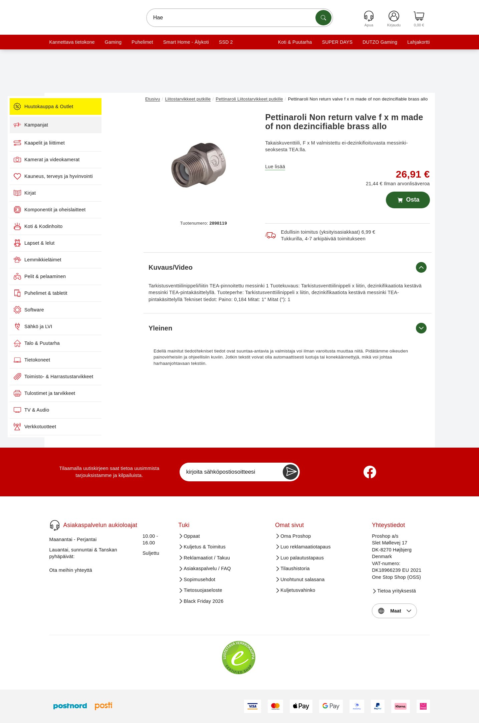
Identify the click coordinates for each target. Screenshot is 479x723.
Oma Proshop (295, 536)
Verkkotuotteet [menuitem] (80, 426)
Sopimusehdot (199, 579)
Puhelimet (142, 42)
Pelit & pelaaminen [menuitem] (85, 276)
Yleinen (288, 328)
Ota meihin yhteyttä (70, 570)
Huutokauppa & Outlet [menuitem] (88, 106)
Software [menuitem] (74, 309)
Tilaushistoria (295, 568)
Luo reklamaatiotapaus (305, 546)
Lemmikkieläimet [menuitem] (82, 259)
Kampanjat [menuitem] (76, 125)
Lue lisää (275, 166)
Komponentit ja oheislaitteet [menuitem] (95, 209)
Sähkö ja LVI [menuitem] (78, 326)
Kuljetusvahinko (297, 590)
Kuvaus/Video (288, 267)
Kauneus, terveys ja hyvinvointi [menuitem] (98, 176)
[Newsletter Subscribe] (290, 472)
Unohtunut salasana (302, 579)
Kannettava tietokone (72, 42)
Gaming (113, 42)
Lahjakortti (418, 42)
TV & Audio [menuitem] (76, 410)
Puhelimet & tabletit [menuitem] (85, 293)
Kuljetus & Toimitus (205, 546)
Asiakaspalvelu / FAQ (207, 568)
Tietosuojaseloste (203, 590)
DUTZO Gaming (380, 42)
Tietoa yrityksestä (396, 590)
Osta (407, 200)
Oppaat (192, 536)
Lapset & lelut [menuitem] (79, 243)
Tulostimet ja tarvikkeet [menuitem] (89, 393)
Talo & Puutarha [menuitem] (82, 343)
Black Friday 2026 (203, 601)
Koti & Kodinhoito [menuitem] (83, 226)
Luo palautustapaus (302, 557)
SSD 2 (226, 42)
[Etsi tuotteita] (323, 17)
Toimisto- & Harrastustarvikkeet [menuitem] (99, 376)
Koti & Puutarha (295, 42)
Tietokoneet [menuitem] (77, 360)
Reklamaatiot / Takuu (207, 557)
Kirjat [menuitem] (70, 193)
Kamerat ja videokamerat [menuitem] (92, 159)
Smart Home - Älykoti (186, 42)
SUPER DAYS (337, 42)
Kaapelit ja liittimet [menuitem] (84, 143)
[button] (201, 163)
